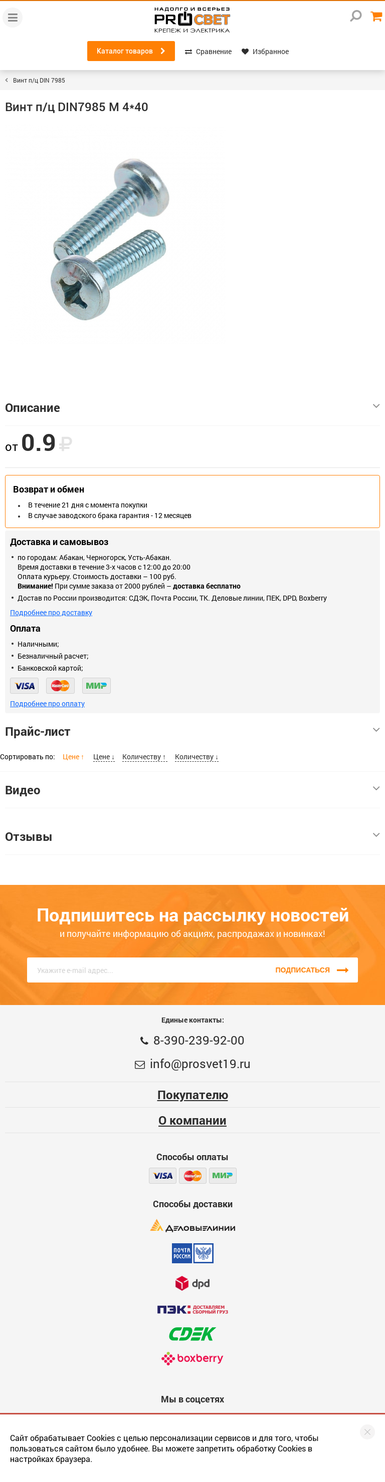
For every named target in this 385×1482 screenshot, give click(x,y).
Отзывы (192, 836)
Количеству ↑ (144, 756)
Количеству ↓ (197, 756)
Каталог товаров (131, 51)
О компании (192, 1120)
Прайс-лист (192, 731)
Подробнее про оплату (47, 703)
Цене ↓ (104, 756)
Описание (192, 407)
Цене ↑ (74, 756)
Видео (192, 790)
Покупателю (192, 1095)
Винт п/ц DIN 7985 (39, 80)
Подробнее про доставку (51, 612)
